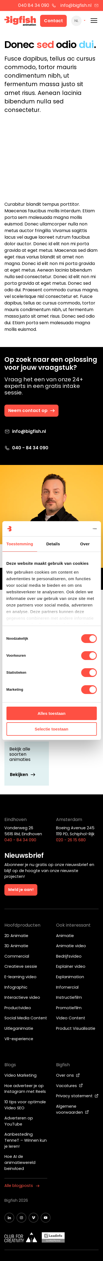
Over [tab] (85, 543)
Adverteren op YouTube (18, 1121)
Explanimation (70, 977)
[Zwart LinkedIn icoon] (9, 1218)
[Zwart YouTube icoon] (46, 1218)
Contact (53, 21)
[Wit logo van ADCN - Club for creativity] (20, 1237)
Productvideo (17, 1008)
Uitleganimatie (18, 1028)
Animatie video (71, 946)
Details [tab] (53, 543)
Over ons (68, 1075)
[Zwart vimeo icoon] (33, 1218)
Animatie (65, 935)
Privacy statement (77, 1096)
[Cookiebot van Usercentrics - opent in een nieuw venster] (73, 528)
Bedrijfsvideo (69, 956)
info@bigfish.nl (79, 5)
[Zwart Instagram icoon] (21, 1218)
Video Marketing (20, 1075)
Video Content (70, 1018)
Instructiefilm (69, 997)
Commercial (16, 956)
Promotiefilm (69, 1008)
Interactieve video (22, 997)
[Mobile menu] (94, 21)
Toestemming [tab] (19, 543)
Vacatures (69, 1085)
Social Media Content (25, 1018)
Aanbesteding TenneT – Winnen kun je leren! (25, 1140)
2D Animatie (16, 935)
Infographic (15, 987)
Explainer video (70, 966)
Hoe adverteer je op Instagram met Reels (25, 1088)
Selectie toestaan (51, 729)
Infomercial (67, 987)
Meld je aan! (21, 889)
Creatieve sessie (20, 966)
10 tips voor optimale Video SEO (25, 1105)
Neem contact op (31, 410)
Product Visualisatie (75, 1028)
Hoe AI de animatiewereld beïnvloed (19, 1162)
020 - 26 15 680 (71, 840)
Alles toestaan (52, 713)
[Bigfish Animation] (20, 21)
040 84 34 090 (37, 5)
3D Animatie (16, 946)
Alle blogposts (22, 1185)
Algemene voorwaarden (72, 1109)
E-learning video (20, 977)
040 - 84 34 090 (26, 448)
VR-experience (18, 1039)
